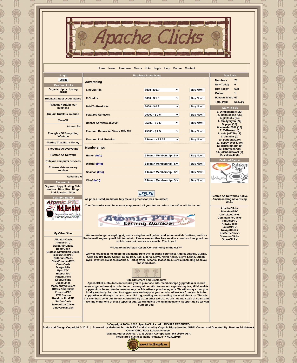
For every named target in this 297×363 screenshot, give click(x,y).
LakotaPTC (230, 226)
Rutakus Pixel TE (63, 298)
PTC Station (63, 295)
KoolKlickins (63, 279)
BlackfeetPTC (229, 211)
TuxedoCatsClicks (63, 304)
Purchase (125, 68)
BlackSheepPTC (63, 255)
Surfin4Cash (63, 301)
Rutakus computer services (63, 161)
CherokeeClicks (229, 214)
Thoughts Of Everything (63, 148)
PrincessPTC (63, 292)
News (112, 68)
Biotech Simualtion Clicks (63, 251)
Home (101, 68)
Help (167, 68)
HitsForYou (63, 273)
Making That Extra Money (63, 142)
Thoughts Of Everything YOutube (63, 135)
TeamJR (63, 120)
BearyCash (63, 248)
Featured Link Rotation (100, 139)
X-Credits (92, 98)
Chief (89, 180)
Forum (177, 68)
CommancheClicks (230, 217)
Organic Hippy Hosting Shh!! (63, 186)
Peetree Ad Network (63, 154)
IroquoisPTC (229, 220)
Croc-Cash (63, 264)
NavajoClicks (229, 230)
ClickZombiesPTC (63, 261)
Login (157, 68)
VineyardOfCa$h (63, 307)
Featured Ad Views (98, 114)
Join (148, 68)
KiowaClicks (230, 223)
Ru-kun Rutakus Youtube (63, 114)
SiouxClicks (229, 239)
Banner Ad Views (97, 122)
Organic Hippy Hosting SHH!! (63, 91)
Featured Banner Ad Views (103, 131)
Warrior (90, 163)
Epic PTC (63, 270)
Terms (138, 68)
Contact (190, 68)
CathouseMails (63, 258)
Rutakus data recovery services (63, 169)
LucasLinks (63, 282)
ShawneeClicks (229, 236)
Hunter (90, 155)
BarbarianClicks (63, 245)
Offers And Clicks (63, 289)
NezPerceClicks (230, 233)
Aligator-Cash (63, 239)
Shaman (91, 172)
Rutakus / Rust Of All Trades (63, 98)
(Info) (98, 155)
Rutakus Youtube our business (63, 106)
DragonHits (63, 267)
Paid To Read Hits (97, 106)
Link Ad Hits (93, 89)
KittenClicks (63, 276)
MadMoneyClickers (63, 285)
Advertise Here (79, 176)
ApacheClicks (229, 208)
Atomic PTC (63, 242)
